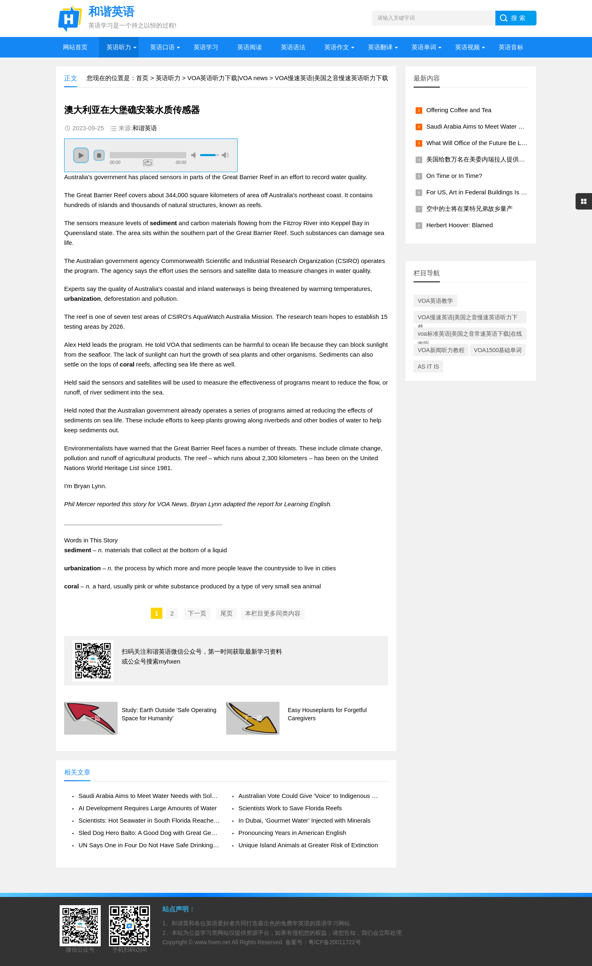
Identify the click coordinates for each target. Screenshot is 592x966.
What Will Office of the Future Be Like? (479, 142)
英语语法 (293, 47)
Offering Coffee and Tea (458, 109)
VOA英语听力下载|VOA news (227, 77)
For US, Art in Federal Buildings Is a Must (482, 192)
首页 (142, 77)
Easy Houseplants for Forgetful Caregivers (327, 714)
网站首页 (75, 47)
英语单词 (424, 47)
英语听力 (118, 47)
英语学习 (206, 47)
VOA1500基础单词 (498, 350)
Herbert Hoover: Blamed (459, 224)
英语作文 (336, 47)
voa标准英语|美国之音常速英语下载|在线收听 (470, 335)
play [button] (81, 155)
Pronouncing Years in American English (292, 832)
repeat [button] (148, 163)
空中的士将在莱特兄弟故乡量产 (469, 208)
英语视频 (467, 47)
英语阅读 (249, 47)
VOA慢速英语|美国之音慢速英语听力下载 (331, 77)
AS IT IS (428, 366)
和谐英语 (144, 127)
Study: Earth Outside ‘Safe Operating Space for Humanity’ (169, 714)
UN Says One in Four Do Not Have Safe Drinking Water (149, 845)
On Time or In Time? (454, 175)
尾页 (226, 613)
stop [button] (99, 155)
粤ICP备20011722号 (334, 942)
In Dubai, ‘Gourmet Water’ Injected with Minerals (304, 820)
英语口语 (162, 47)
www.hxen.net (212, 942)
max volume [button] (225, 155)
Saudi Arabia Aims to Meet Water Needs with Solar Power (149, 795)
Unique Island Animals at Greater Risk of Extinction (308, 845)
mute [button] (195, 155)
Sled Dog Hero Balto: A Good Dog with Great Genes (149, 832)
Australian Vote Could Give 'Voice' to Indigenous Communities (309, 795)
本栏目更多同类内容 (273, 613)
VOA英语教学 (435, 300)
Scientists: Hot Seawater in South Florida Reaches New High (149, 820)
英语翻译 (380, 47)
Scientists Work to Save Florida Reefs (290, 808)
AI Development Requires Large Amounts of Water (148, 808)
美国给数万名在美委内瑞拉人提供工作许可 (484, 159)
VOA (172, 344)
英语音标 (511, 47)
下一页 (197, 613)
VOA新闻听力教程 (441, 350)
